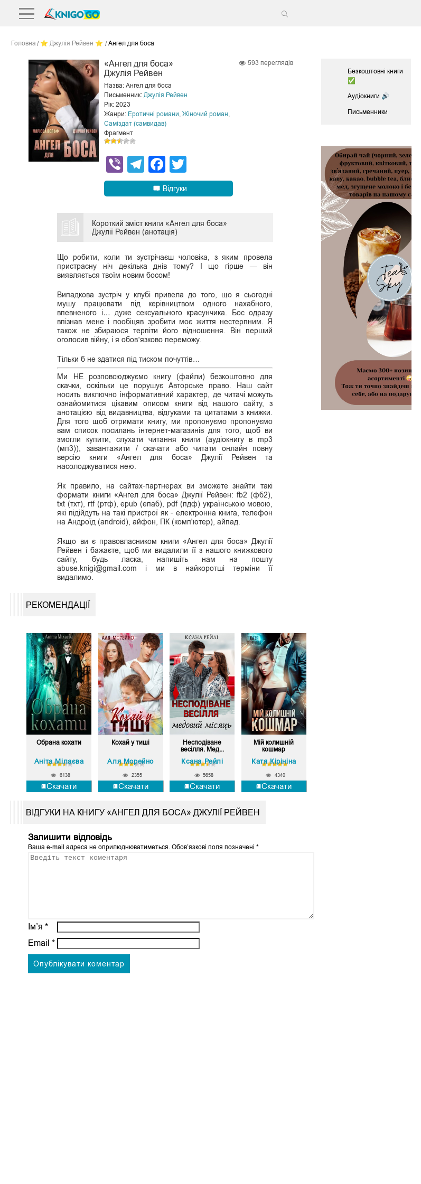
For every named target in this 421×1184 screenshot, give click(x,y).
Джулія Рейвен (166, 95)
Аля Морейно (130, 761)
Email (41, 955)
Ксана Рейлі (202, 761)
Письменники (368, 112)
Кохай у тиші (130, 742)
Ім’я (38, 939)
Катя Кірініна (273, 761)
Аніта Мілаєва (59, 761)
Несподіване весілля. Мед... (202, 746)
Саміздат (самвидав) (135, 123)
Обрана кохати (58, 742)
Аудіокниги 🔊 (368, 96)
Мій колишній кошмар (274, 746)
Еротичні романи (153, 114)
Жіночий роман (205, 114)
